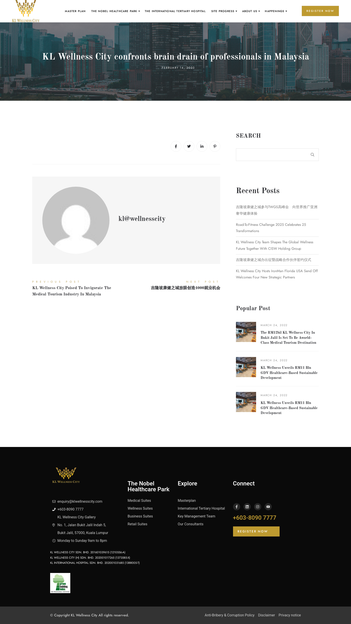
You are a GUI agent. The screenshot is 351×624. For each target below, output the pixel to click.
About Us (249, 11)
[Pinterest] (215, 146)
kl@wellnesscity (142, 219)
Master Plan (75, 11)
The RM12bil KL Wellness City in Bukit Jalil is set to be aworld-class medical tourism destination (288, 338)
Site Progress (223, 11)
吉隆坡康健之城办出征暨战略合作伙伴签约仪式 (273, 259)
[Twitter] (189, 146)
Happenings (274, 11)
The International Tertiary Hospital (175, 11)
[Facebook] (176, 146)
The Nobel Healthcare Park (114, 11)
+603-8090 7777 (254, 517)
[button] (256, 531)
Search (248, 136)
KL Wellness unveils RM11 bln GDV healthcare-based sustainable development (289, 373)
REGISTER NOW (320, 11)
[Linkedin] (202, 146)
